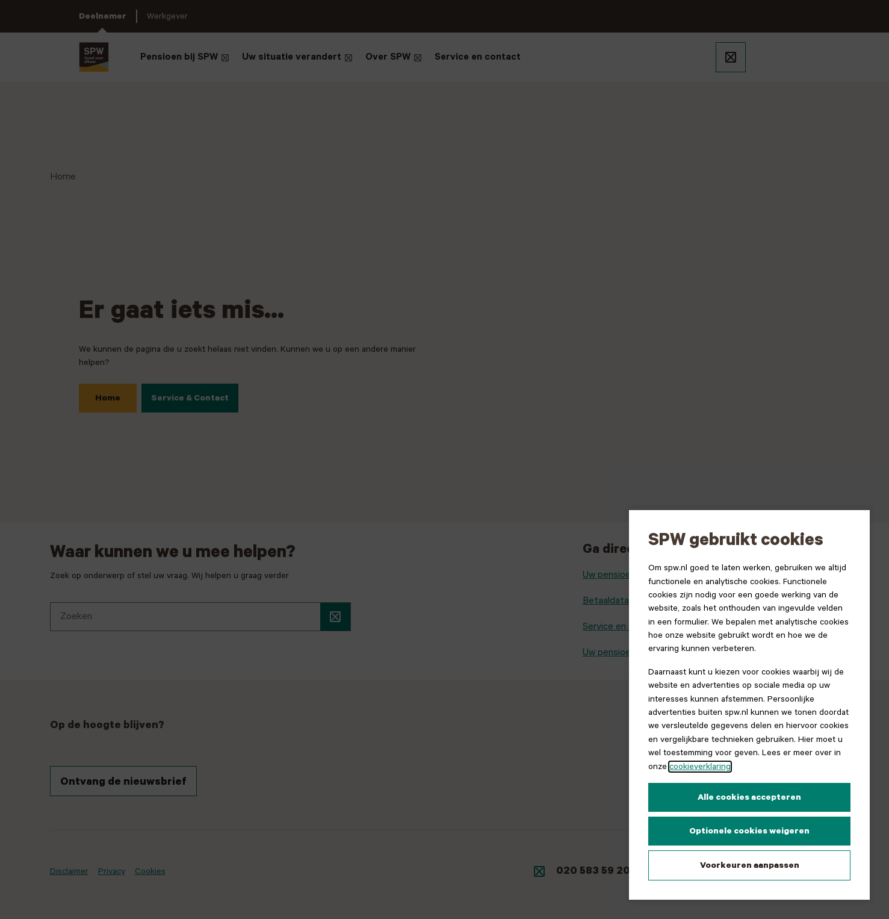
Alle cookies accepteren (749, 797)
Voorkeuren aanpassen (749, 865)
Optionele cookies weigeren (749, 831)
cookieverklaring (700, 766)
